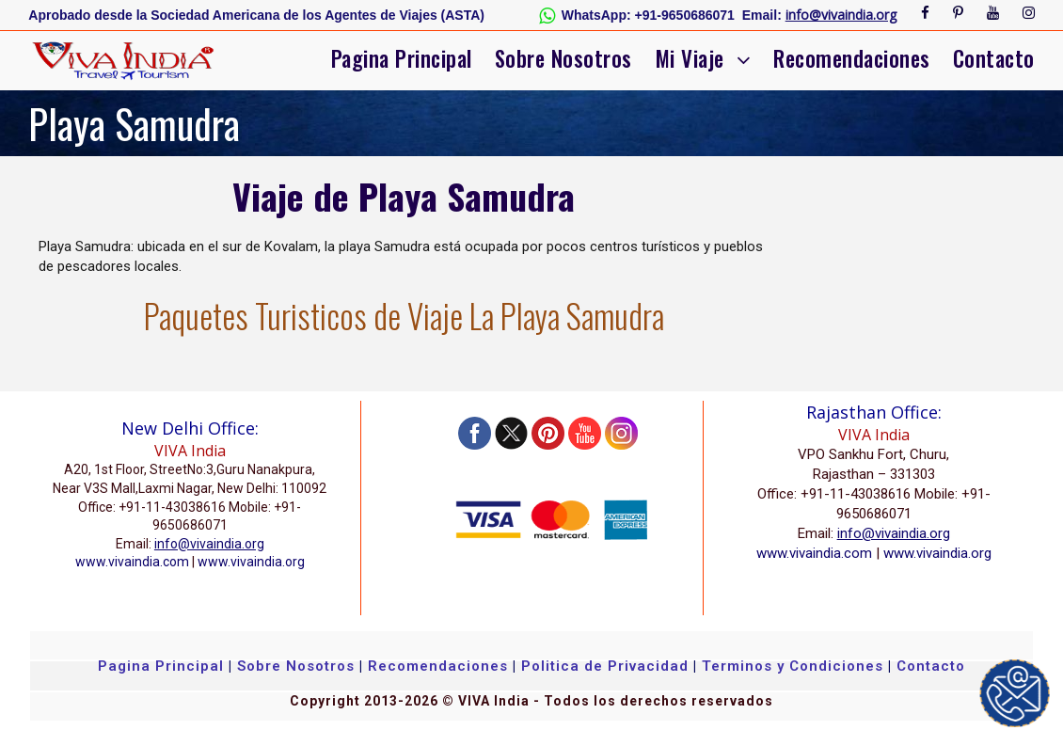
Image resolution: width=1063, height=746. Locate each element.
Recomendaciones (851, 58)
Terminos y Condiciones (795, 666)
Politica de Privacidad (605, 666)
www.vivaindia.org (251, 561)
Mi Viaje (689, 58)
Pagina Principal (401, 58)
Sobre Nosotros (563, 58)
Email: (761, 15)
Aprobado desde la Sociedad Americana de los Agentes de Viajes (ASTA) (256, 15)
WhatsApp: (596, 15)
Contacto (994, 58)
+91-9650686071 (685, 15)
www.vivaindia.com (132, 561)
